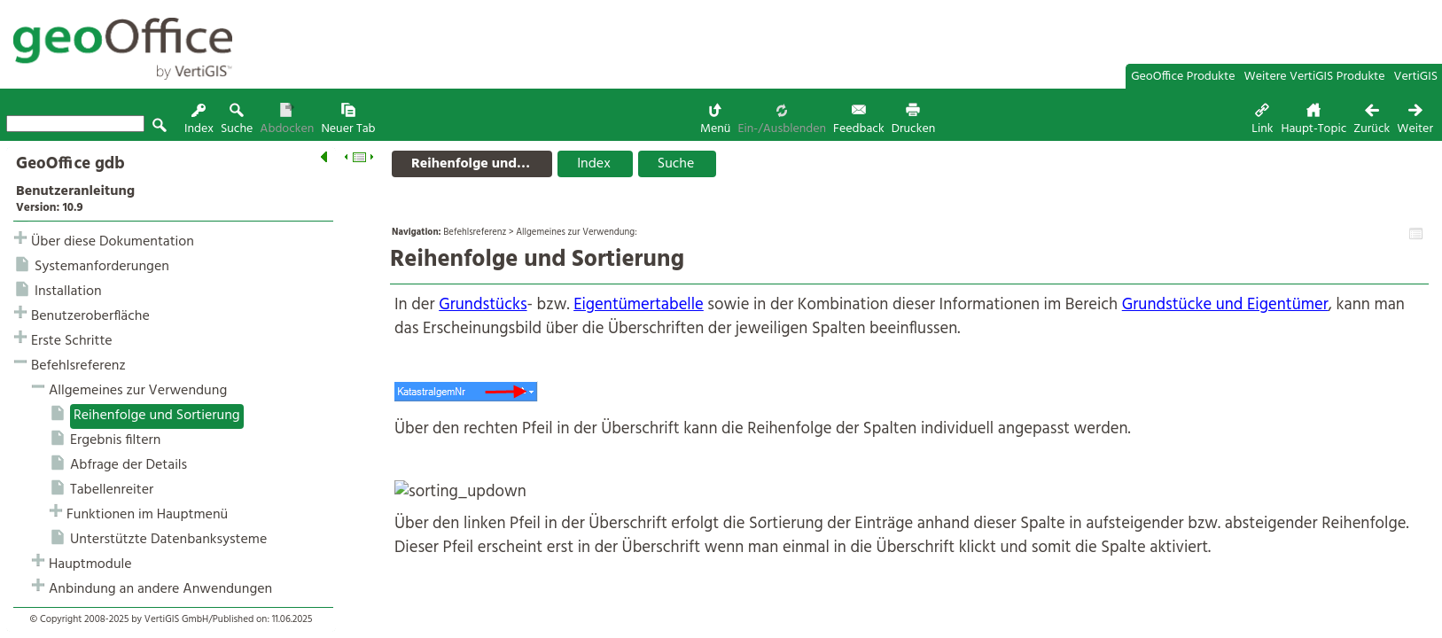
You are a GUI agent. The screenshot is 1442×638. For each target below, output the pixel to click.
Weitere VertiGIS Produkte (1314, 76)
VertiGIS (1416, 76)
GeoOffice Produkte (1183, 76)
